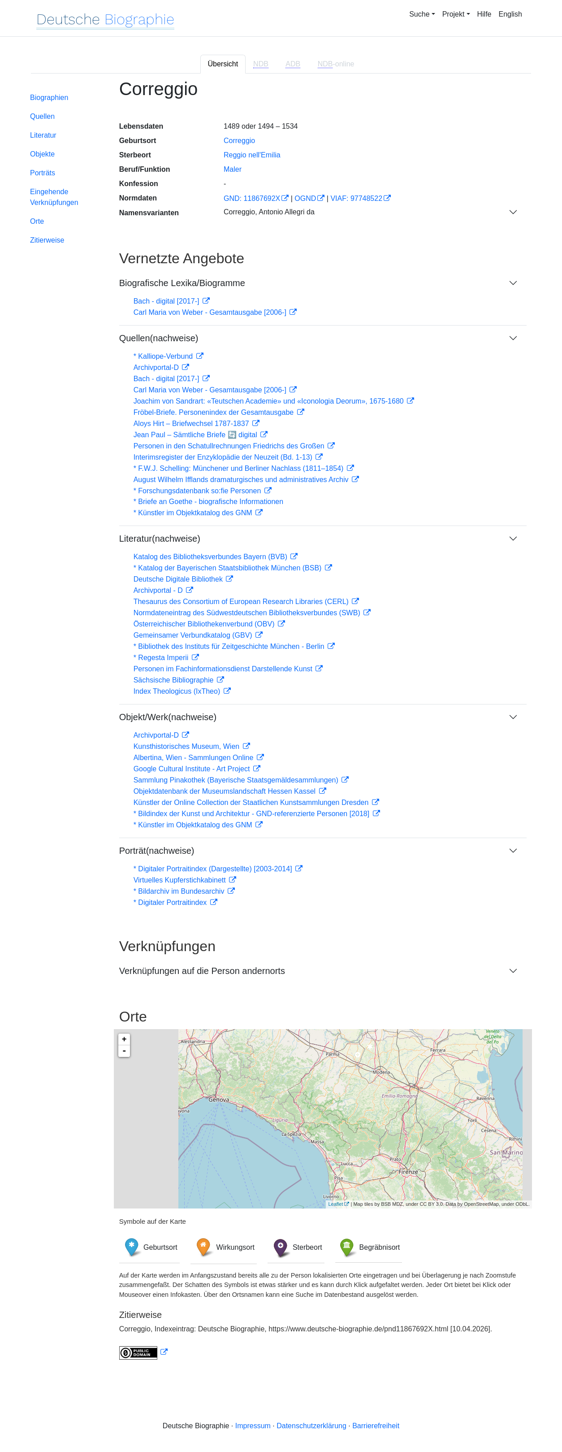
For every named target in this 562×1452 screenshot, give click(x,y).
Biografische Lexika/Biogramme (182, 283)
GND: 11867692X (252, 198)
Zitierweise (47, 240)
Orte (37, 221)
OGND (305, 198)
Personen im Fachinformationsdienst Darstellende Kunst (224, 669)
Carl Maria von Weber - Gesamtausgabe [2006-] (211, 312)
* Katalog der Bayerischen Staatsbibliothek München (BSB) (229, 568)
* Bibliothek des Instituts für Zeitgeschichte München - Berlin (230, 646)
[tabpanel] (281, 724)
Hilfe (484, 14)
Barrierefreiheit (375, 1426)
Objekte (42, 154)
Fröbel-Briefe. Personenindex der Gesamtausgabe (215, 412)
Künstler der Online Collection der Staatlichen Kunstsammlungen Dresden (252, 802)
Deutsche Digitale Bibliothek (179, 579)
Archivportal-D (157, 367)
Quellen (42, 116)
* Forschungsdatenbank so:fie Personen (198, 491)
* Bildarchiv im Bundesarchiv (180, 891)
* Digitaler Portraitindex (171, 902)
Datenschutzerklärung (311, 1426)
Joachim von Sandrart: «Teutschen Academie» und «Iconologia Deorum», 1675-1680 (270, 401)
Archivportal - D (159, 590)
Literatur (43, 135)
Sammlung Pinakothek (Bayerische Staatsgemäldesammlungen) (237, 780)
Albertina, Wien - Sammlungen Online (194, 757)
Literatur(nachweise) (159, 538)
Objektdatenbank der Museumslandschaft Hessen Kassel (226, 791)
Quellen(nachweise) (159, 338)
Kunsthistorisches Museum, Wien (188, 746)
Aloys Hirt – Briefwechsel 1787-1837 (192, 423)
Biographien (49, 97)
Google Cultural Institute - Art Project (193, 769)
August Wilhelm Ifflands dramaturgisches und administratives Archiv (242, 479)
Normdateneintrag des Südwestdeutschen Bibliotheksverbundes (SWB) (248, 613)
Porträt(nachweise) (157, 851)
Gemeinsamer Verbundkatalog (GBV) (194, 635)
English (510, 14)
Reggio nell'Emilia (252, 155)
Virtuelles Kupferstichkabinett (181, 880)
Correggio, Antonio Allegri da (269, 212)
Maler (233, 169)
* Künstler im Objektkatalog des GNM (194, 513)
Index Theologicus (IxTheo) (178, 691)
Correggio (239, 140)
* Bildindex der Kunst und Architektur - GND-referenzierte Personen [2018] (253, 813)
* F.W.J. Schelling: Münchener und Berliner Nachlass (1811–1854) (240, 468)
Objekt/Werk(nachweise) (167, 717)
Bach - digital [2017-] (167, 301)
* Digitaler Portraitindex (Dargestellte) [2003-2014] (214, 869)
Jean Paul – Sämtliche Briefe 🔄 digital (196, 435)
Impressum (253, 1426)
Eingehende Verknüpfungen (54, 197)
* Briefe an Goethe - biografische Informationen (208, 501)
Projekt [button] (453, 14)
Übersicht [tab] (223, 64)
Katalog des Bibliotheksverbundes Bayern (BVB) (212, 557)
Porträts (42, 173)
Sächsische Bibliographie (175, 680)
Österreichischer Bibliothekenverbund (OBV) (205, 624)
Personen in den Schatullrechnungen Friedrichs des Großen (230, 446)
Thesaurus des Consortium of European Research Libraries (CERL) (242, 601)
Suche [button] (419, 14)
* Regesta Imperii (162, 657)
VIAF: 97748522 (356, 198)
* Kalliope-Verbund (164, 356)
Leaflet (335, 1204)
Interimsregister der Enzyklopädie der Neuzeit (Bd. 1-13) (224, 457)
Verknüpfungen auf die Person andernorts (202, 971)
